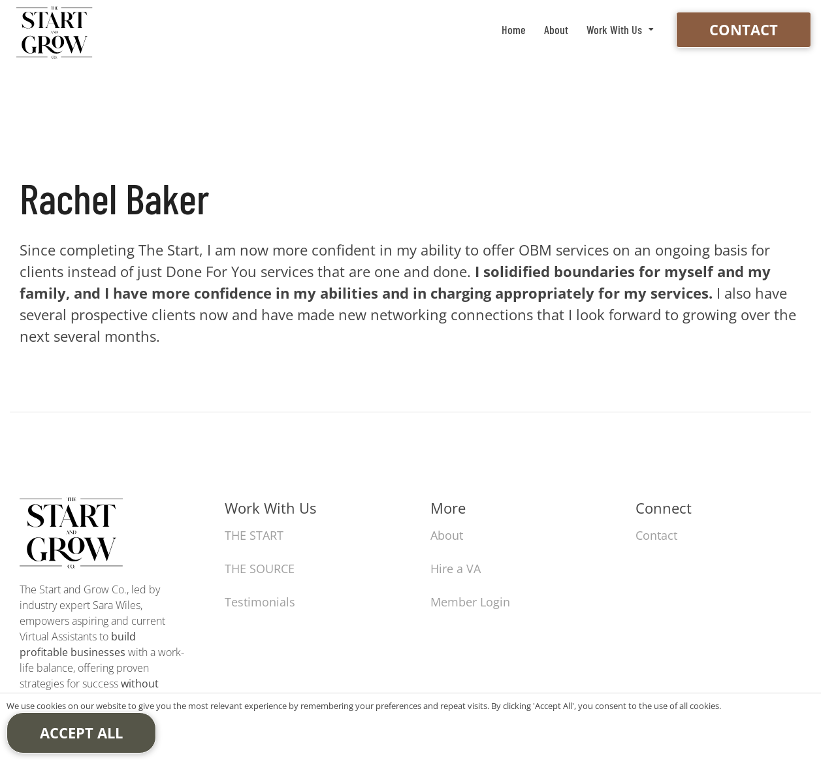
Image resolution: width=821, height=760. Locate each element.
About (556, 29)
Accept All (81, 732)
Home (514, 29)
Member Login (470, 602)
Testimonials (260, 602)
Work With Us (614, 29)
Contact (743, 29)
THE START (254, 535)
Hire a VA (455, 568)
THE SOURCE (260, 568)
